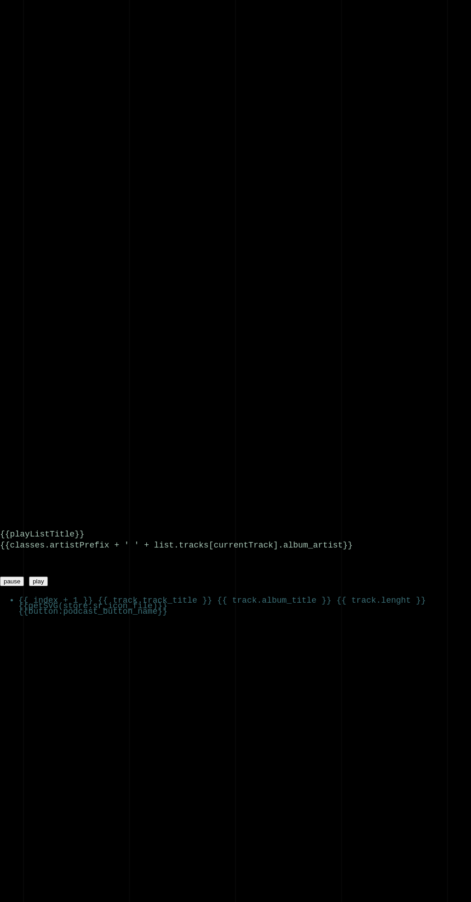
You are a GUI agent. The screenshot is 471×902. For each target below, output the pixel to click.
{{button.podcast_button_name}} (92, 609)
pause (12, 579)
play (38, 579)
